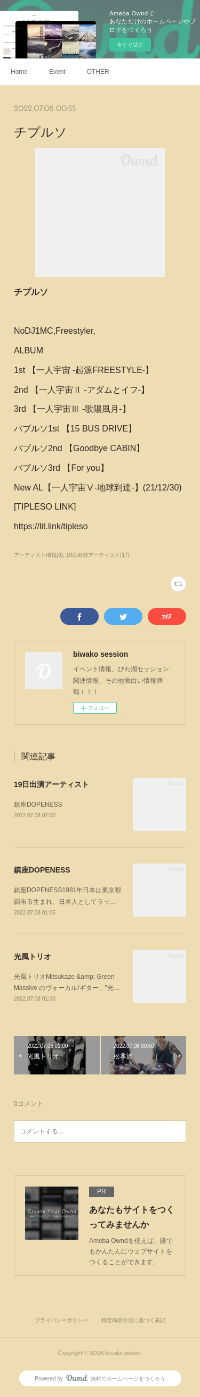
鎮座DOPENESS (38, 804)
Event (57, 71)
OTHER (98, 71)
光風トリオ (32, 956)
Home (19, 71)
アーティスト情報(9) (38, 555)
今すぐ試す (130, 45)
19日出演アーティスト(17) (98, 555)
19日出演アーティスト (52, 784)
